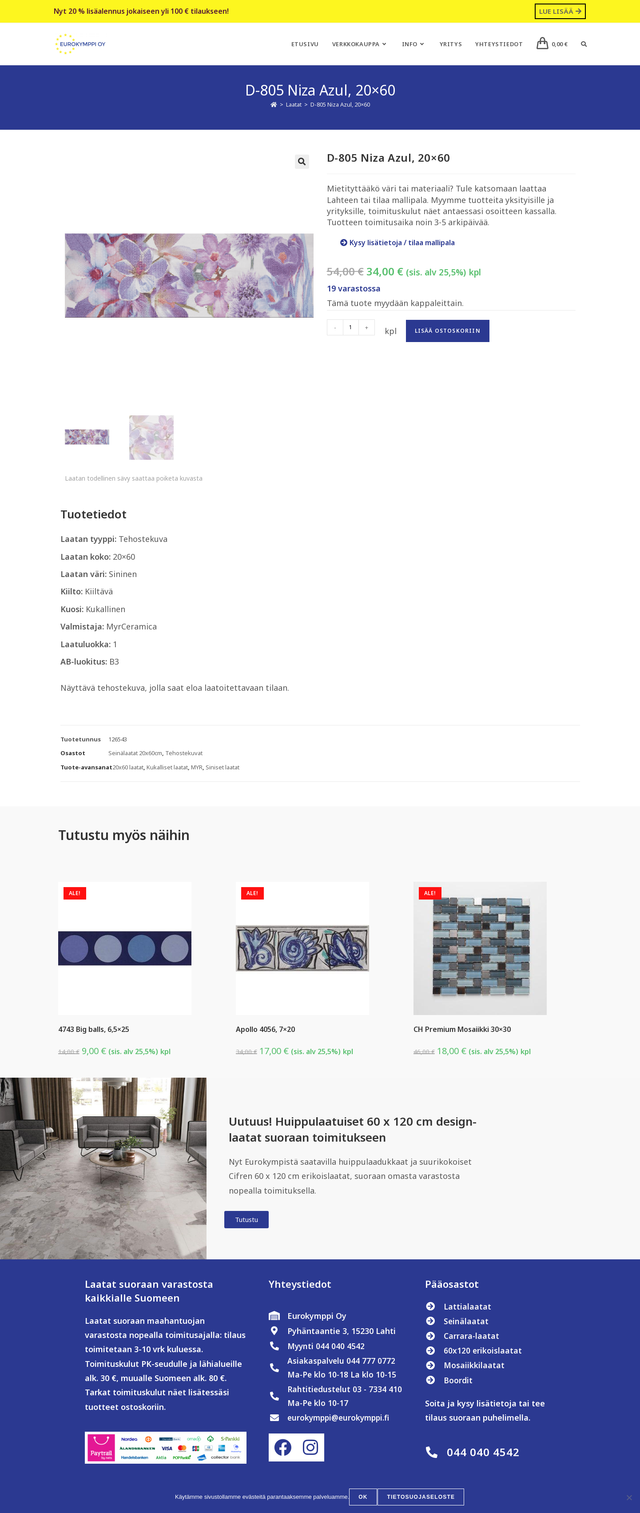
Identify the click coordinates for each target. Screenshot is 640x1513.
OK (363, 1498)
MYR (197, 769)
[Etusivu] (273, 104)
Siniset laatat (222, 769)
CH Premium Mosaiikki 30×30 (462, 1031)
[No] (628, 1497)
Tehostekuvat (184, 755)
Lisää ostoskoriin (448, 330)
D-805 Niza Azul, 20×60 (340, 104)
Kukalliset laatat (167, 769)
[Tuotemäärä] (351, 327)
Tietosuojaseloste (421, 1498)
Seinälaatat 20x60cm (135, 755)
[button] (302, 162)
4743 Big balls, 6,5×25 (93, 1031)
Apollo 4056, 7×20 (265, 1031)
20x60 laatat (127, 769)
